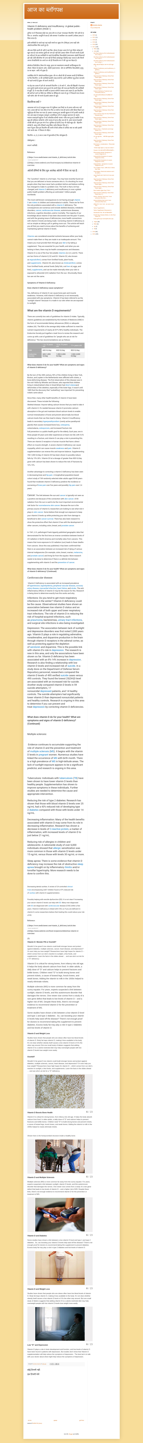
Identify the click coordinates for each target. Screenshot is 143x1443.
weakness (60, 448)
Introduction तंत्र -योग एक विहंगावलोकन (103, 212)
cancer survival (47, 519)
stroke (73, 588)
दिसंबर (95, 49)
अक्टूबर (95, 221)
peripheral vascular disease (64, 586)
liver (68, 266)
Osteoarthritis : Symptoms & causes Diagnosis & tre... (103, 164)
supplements (36, 263)
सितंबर (95, 224)
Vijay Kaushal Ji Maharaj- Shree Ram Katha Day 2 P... (103, 193)
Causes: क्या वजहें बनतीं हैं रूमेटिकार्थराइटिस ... (104, 150)
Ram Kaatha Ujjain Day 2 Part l (102, 190)
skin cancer (68, 499)
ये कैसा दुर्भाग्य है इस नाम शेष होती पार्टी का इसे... (104, 218)
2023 (93, 35)
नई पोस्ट (30, 1420)
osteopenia (65, 425)
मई (94, 228)
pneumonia (37, 620)
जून (95, 226)
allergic (57, 848)
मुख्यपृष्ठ (55, 1420)
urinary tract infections (70, 620)
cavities (32, 893)
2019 (93, 42)
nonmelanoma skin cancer (49, 505)
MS (52, 751)
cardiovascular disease (51, 210)
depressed (45, 691)
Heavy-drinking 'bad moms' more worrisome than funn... (102, 201)
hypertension (35, 586)
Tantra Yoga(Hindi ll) (99, 208)
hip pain (49, 475)
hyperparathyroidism (51, 421)
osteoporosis (44, 428)
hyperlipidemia (46, 586)
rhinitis (68, 867)
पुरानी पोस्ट (81, 1420)
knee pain (42, 485)
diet (64, 243)
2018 (93, 44)
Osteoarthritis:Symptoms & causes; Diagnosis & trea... (103, 157)
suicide (71, 665)
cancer (38, 210)
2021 (93, 37)
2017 (93, 47)
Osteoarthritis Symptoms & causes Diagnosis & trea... (103, 160)
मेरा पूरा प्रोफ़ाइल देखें (95, 27)
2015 (93, 234)
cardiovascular (53, 906)
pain (69, 448)
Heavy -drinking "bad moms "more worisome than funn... (103, 197)
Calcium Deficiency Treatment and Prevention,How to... (103, 91)
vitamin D (42, 189)
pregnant (43, 754)
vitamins (62, 253)
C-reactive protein (59, 829)
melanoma (78, 552)
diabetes (34, 809)
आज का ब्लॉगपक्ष (45, 9)
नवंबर (95, 51)
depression (58, 650)
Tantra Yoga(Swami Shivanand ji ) (102, 210)
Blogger (71, 1434)
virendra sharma (97, 25)
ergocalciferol (35, 260)
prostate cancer (67, 525)
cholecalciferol (69, 263)
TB (75, 778)
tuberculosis (66, 778)
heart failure (62, 588)
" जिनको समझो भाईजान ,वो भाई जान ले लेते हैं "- (104, 148)
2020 (93, 39)
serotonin (35, 647)
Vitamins (31, 236)
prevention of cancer (66, 562)
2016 (93, 231)
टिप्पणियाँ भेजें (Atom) (37, 1423)
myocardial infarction (48, 588)
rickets (34, 202)
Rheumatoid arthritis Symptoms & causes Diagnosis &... (102, 153)
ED (60, 903)
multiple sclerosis (39, 751)
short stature (71, 385)
